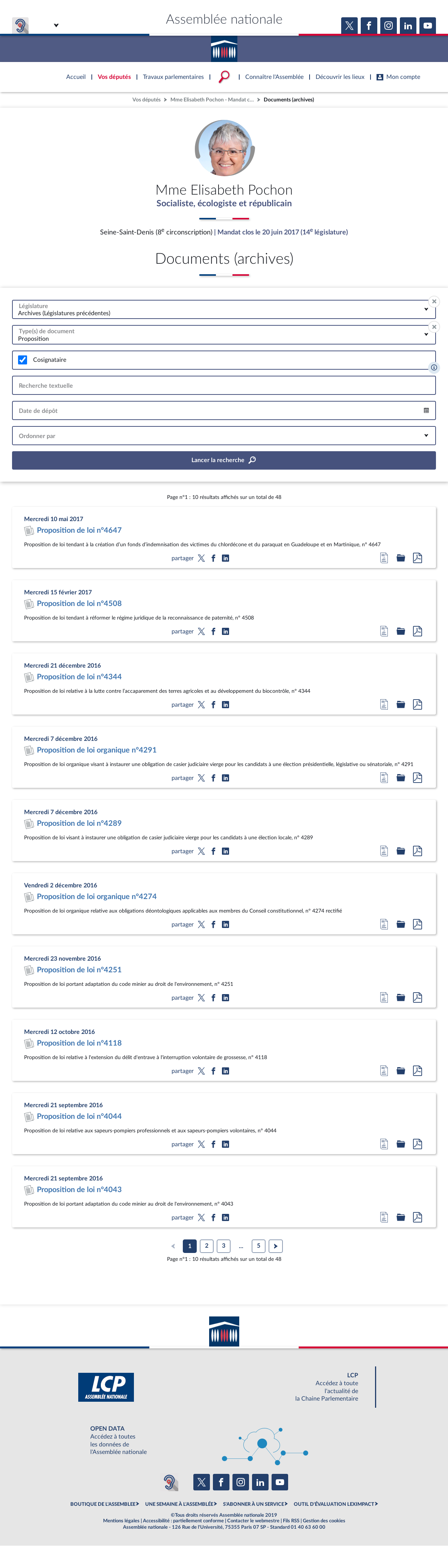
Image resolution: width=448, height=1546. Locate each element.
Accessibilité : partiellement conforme (183, 1521)
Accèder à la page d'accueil (224, 46)
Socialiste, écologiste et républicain (224, 204)
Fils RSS (291, 1521)
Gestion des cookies (324, 1521)
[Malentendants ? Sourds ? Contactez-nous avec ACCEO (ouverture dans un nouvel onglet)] (169, 1482)
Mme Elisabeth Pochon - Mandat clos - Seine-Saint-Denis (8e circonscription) (212, 100)
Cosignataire (49, 360)
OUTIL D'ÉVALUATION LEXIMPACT (334, 1504)
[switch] (22, 360)
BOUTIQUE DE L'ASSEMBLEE (102, 1504)
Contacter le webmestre (253, 1521)
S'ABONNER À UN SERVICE (253, 1504)
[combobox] (224, 309)
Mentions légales (121, 1521)
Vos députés (146, 100)
